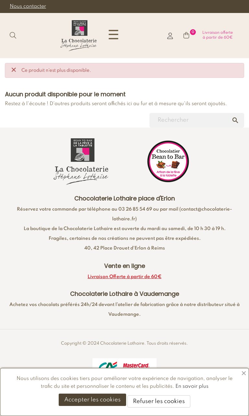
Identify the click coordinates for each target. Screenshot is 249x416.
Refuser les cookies (159, 401)
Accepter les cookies (92, 400)
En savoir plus (191, 386)
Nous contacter (28, 6)
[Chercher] (196, 120)
